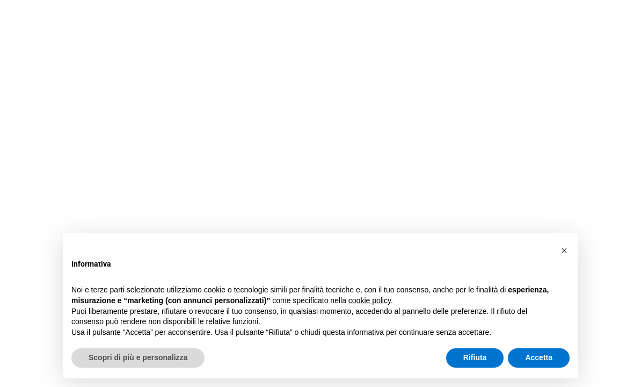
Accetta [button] (538, 357)
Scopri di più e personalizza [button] (138, 357)
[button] (564, 250)
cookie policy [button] (369, 300)
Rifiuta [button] (475, 357)
